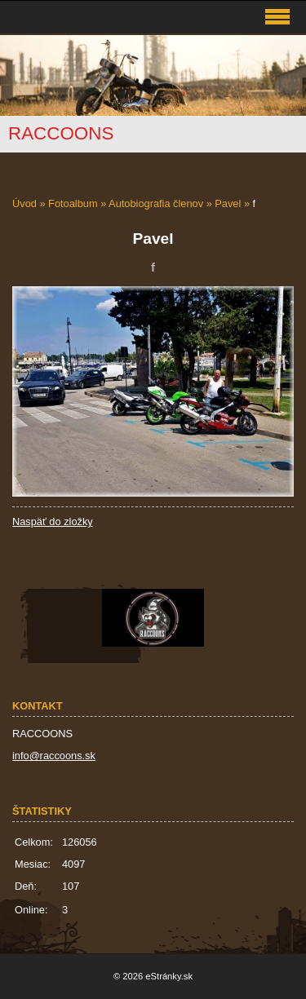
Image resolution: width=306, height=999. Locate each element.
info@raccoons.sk (53, 755)
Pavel (228, 203)
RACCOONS (60, 133)
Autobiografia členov (156, 203)
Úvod (24, 203)
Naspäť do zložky (52, 521)
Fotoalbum (72, 203)
